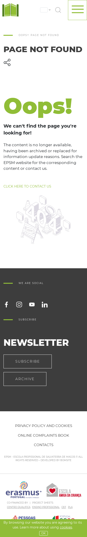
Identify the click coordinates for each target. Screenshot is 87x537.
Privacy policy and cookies (43, 426)
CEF (63, 507)
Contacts (43, 445)
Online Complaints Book (43, 435)
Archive (25, 379)
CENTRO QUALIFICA (18, 507)
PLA (70, 507)
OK (43, 533)
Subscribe (27, 361)
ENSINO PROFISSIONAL (46, 507)
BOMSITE (65, 460)
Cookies (66, 527)
